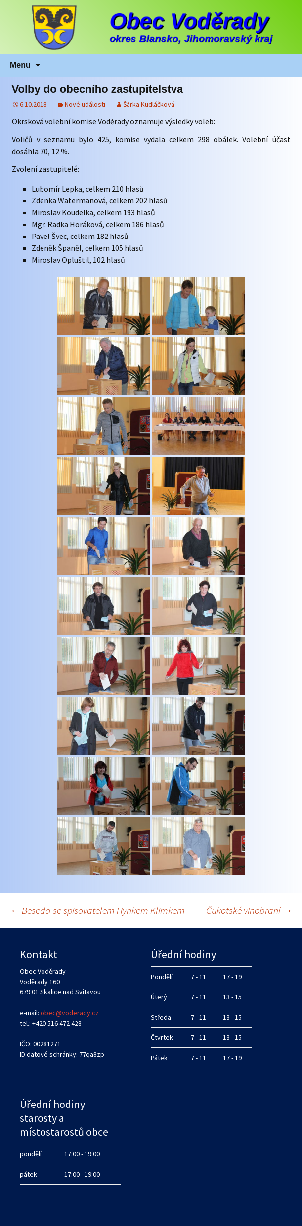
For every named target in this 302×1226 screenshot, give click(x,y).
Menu (20, 65)
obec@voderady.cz (70, 1012)
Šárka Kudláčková (148, 104)
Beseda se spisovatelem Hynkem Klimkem (97, 910)
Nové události (85, 104)
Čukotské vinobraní (249, 910)
